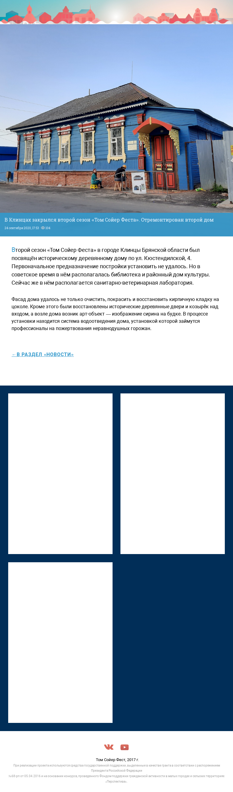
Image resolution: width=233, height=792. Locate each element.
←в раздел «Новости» (43, 354)
